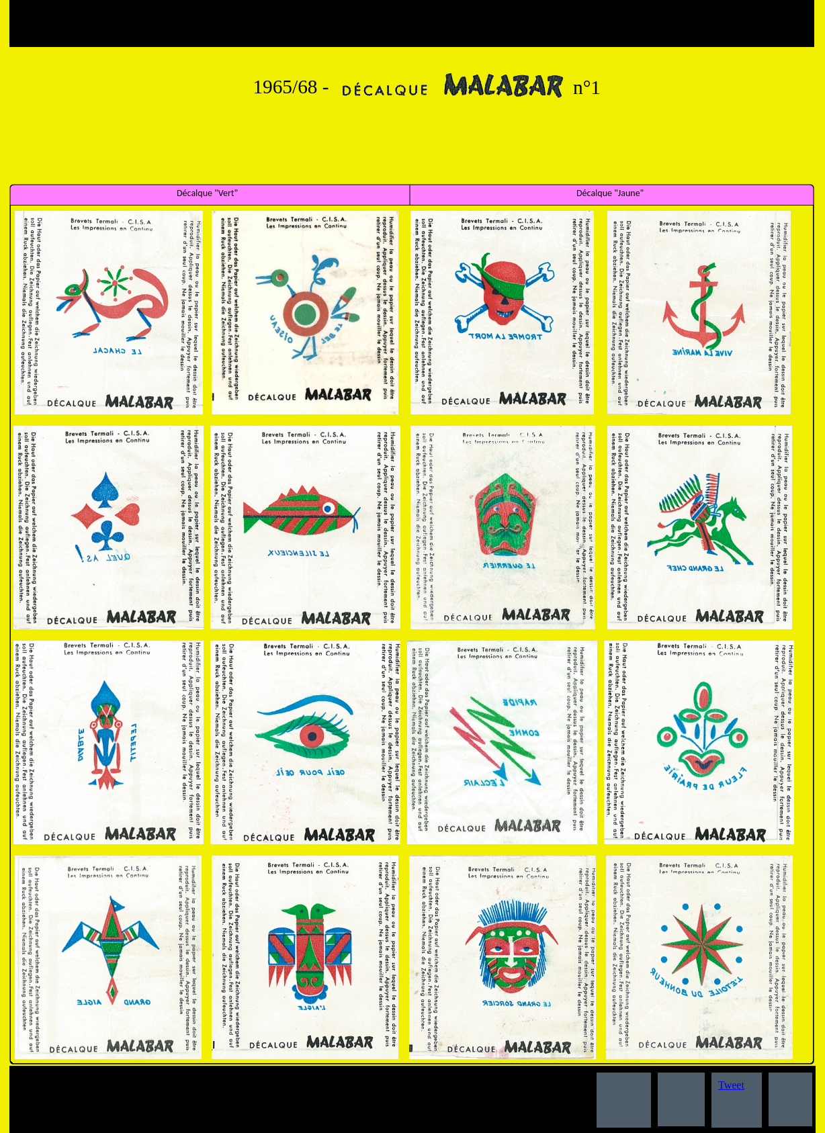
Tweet (731, 1085)
